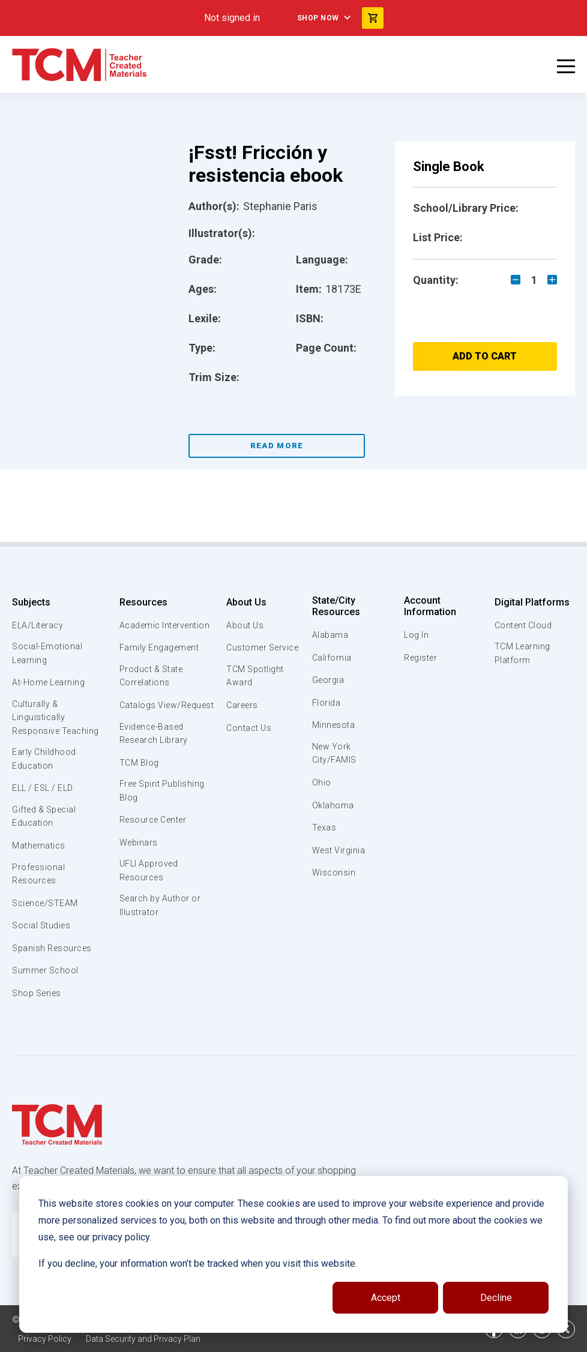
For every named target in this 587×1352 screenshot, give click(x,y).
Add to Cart (485, 356)
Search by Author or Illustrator (161, 940)
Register (421, 657)
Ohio (321, 784)
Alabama (330, 634)
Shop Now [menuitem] (315, 18)
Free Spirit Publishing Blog (163, 822)
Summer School (47, 979)
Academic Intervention (143, 631)
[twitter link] (566, 1333)
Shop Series (39, 1002)
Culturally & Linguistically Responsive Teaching (58, 721)
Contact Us (247, 743)
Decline (496, 1297)
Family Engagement (160, 661)
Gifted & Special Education (47, 822)
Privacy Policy (45, 1340)
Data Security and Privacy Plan (149, 1340)
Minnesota (334, 725)
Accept (385, 1297)
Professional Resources (39, 882)
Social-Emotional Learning (48, 654)
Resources (142, 602)
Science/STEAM (47, 911)
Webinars (138, 875)
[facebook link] (494, 1333)
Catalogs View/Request (148, 727)
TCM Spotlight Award (254, 690)
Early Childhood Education (45, 764)
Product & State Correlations (153, 690)
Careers (240, 720)
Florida (327, 702)
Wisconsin (334, 874)
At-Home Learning (50, 684)
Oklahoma (333, 806)
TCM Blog (138, 793)
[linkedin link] (518, 1333)
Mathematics (40, 852)
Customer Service (244, 654)
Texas (325, 829)
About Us (243, 602)
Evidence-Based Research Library (154, 763)
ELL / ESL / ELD (45, 794)
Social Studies (43, 934)
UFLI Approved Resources (149, 903)
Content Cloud (523, 625)
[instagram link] (542, 1333)
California (332, 657)
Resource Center (155, 852)
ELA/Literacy (39, 625)
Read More (277, 445)
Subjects (31, 602)
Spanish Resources (54, 956)
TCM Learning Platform (521, 654)
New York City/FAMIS (335, 754)
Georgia (329, 679)
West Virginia (340, 851)
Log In (416, 634)
